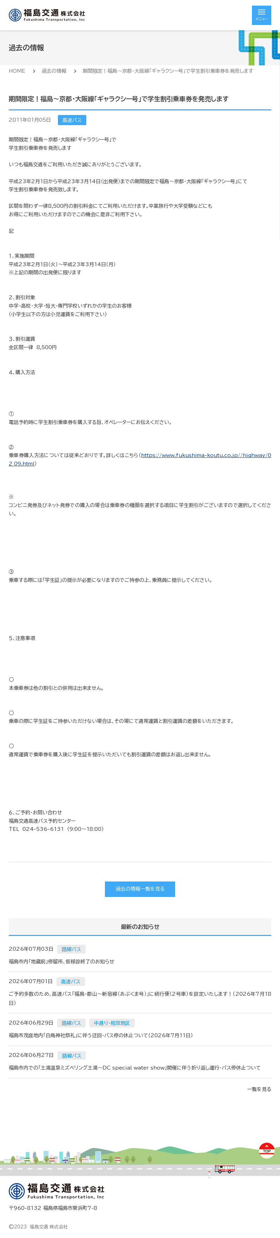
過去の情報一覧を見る (140, 888)
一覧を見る (259, 1089)
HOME (17, 71)
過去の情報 (54, 71)
